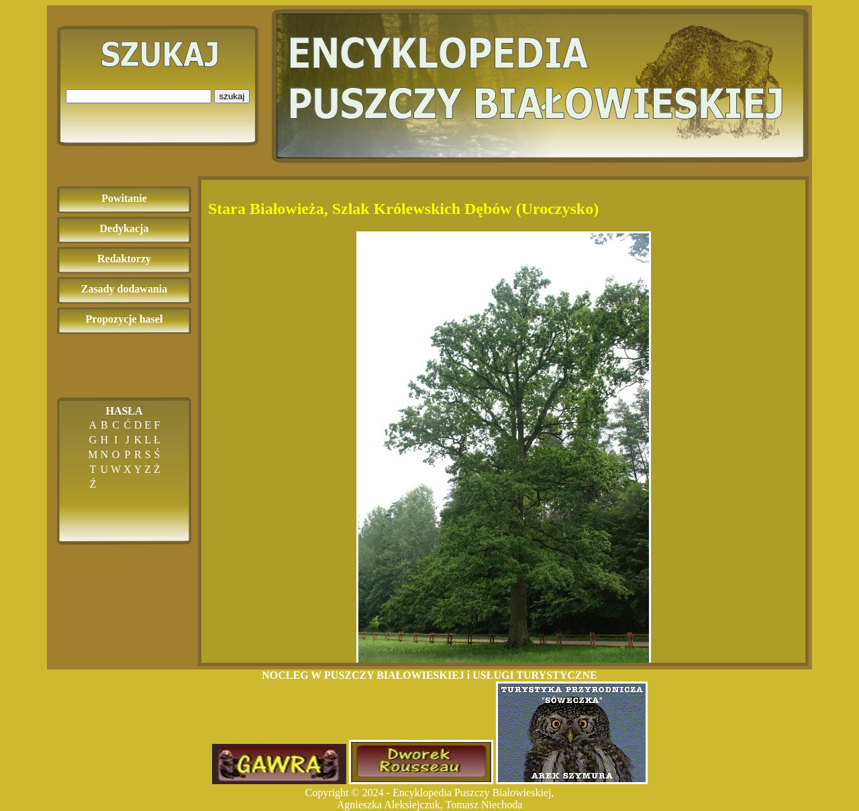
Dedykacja (124, 228)
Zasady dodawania (124, 288)
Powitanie (124, 198)
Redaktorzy (124, 258)
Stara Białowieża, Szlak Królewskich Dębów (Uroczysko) (403, 208)
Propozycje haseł (124, 319)
